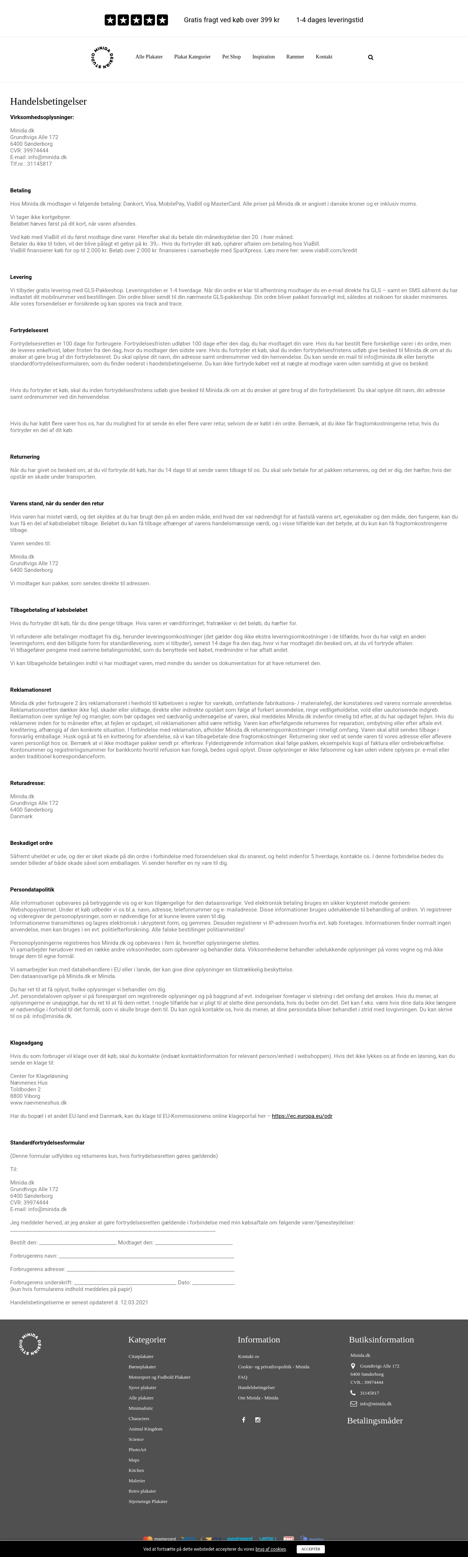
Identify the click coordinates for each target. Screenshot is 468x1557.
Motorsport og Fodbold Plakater (160, 1377)
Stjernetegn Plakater (148, 1501)
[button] (192, 57)
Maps (134, 1460)
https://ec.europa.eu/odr (302, 1116)
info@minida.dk (375, 1403)
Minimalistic (141, 1408)
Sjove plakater (142, 1387)
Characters (139, 1418)
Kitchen (136, 1470)
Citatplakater (141, 1356)
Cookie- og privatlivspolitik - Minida (274, 1366)
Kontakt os (248, 1356)
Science (136, 1439)
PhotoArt (138, 1449)
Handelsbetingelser (256, 1387)
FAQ (243, 1377)
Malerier (137, 1480)
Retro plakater (142, 1491)
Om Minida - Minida (258, 1398)
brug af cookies (271, 1549)
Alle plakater (141, 1398)
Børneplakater (142, 1366)
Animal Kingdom (145, 1429)
